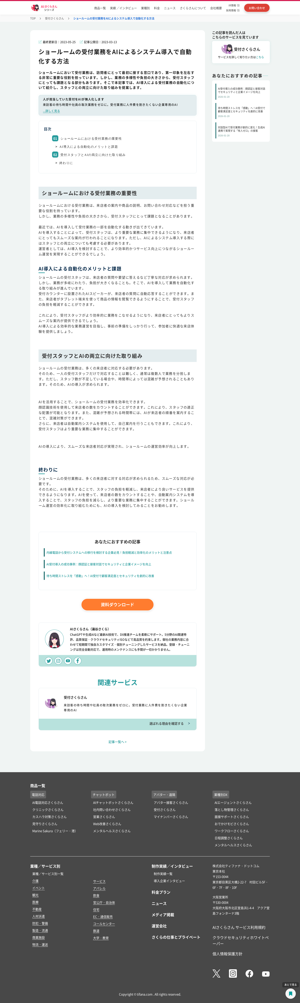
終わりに (66, 163)
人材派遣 (38, 916)
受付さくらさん (54, 18)
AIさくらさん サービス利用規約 (238, 927)
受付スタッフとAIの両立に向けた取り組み (93, 155)
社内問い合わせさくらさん (112, 809)
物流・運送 (40, 944)
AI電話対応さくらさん (47, 802)
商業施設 (38, 937)
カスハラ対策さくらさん (49, 816)
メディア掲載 (163, 914)
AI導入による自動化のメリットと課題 (88, 146)
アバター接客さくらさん (171, 802)
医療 (35, 902)
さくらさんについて (193, 8)
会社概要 (216, 8)
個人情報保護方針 (227, 953)
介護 (35, 881)
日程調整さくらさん (229, 838)
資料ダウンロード (117, 605)
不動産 (37, 909)
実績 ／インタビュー (123, 8)
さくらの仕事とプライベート (176, 937)
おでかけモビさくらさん (232, 824)
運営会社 (159, 925)
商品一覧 (100, 8)
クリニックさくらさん (48, 809)
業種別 (145, 8)
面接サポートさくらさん (232, 816)
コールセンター (104, 923)
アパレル (99, 888)
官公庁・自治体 (104, 902)
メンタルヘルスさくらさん (112, 831)
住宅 (96, 909)
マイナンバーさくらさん (171, 816)
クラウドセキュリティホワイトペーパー (240, 940)
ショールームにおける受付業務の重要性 (91, 138)
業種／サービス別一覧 (48, 873)
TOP (33, 18)
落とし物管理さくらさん (232, 809)
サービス (99, 881)
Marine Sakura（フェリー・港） (55, 831)
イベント (38, 888)
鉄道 (96, 930)
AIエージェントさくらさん (233, 802)
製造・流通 (40, 930)
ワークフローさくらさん (232, 831)
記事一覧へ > (118, 742)
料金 (157, 8)
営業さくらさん (104, 816)
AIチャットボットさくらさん (113, 802)
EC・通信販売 (103, 916)
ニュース (170, 8)
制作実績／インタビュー (172, 866)
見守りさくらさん (44, 824)
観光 (35, 895)
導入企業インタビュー (169, 881)
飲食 (96, 895)
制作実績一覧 (163, 873)
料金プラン (161, 892)
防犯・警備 (40, 923)
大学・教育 (101, 938)
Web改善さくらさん (107, 824)
